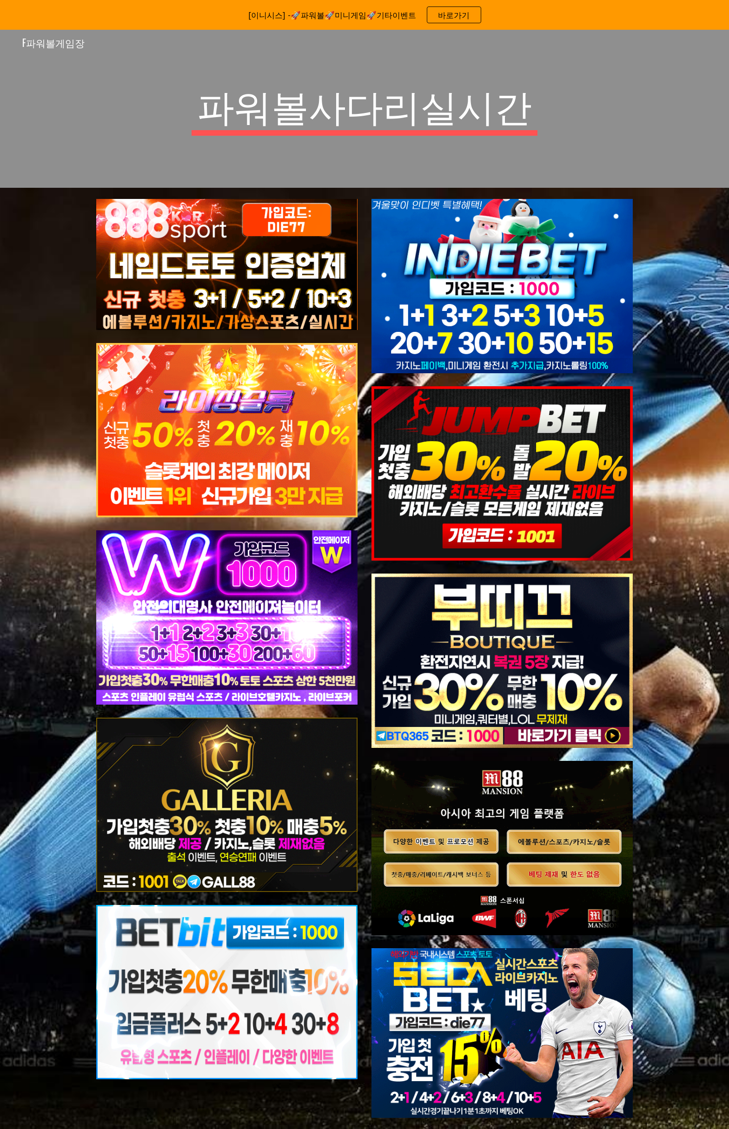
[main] (364, 108)
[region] (364, 15)
